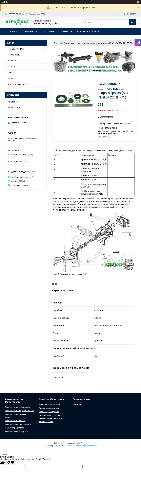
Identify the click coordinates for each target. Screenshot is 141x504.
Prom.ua (84, 443)
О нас (52, 31)
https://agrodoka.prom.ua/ (22, 177)
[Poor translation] (10, 462)
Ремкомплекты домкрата (16, 431)
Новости (12, 60)
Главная (12, 31)
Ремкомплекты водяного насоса (19, 411)
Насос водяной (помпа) (49, 412)
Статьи (11, 66)
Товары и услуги (31, 31)
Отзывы (12, 78)
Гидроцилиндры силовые (50, 415)
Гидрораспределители (49, 408)
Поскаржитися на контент (63, 446)
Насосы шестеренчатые (49, 404)
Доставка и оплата (88, 31)
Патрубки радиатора (14, 428)
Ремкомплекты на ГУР (15, 421)
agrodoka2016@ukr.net (20, 181)
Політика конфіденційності (86, 446)
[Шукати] (132, 22)
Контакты (66, 31)
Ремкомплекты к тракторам (17, 407)
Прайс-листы (14, 55)
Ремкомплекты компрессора (18, 424)
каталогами (94, 204)
